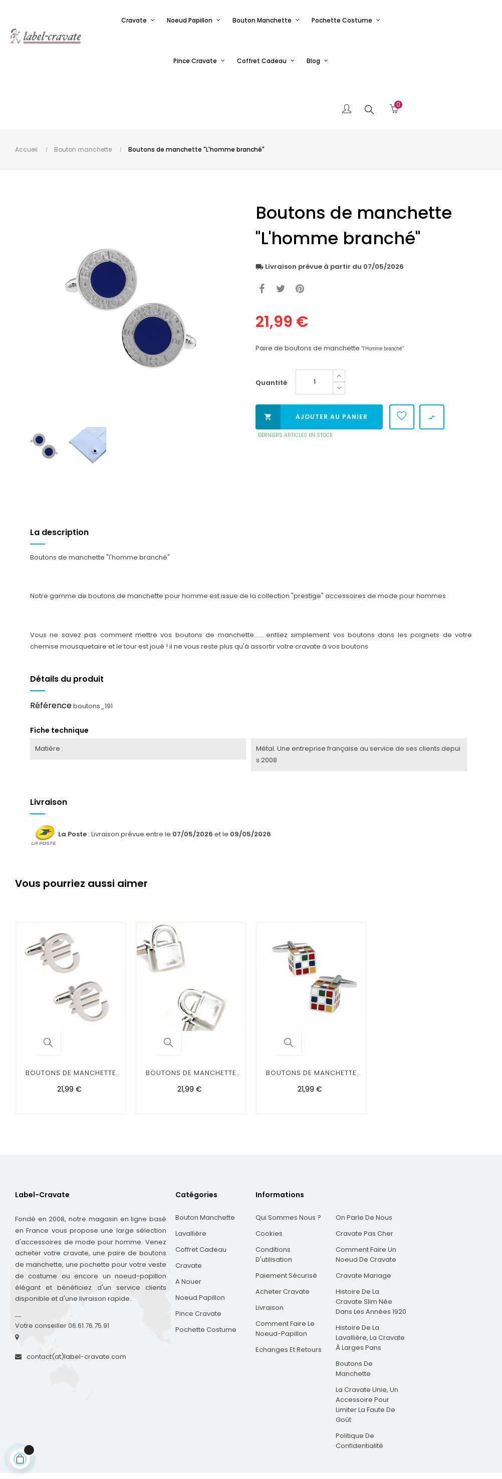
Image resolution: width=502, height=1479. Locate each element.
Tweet (281, 240)
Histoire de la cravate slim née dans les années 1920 (371, 1253)
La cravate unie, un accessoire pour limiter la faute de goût (367, 1356)
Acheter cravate (283, 1243)
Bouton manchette (205, 1169)
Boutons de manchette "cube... (311, 1026)
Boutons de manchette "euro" (71, 1026)
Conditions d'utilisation (274, 1206)
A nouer (188, 1233)
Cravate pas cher (364, 1185)
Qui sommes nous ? (288, 1169)
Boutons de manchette (354, 1320)
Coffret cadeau (200, 1201)
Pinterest (300, 240)
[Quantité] (314, 333)
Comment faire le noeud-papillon (285, 1280)
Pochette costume (205, 1281)
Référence (51, 657)
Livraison (270, 1259)
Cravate (188, 1217)
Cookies (269, 1185)
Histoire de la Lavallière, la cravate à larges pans (370, 1289)
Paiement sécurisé (286, 1227)
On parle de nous (364, 1169)
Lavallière (190, 1185)
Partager (262, 240)
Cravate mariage (363, 1227)
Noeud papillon (200, 1249)
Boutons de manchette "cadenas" (191, 1026)
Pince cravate (198, 1265)
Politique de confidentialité (359, 1392)
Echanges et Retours (289, 1301)
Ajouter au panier (312, 368)
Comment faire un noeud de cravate (366, 1206)
